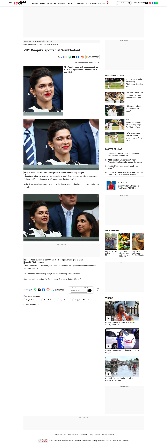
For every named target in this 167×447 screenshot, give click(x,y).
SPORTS (80, 3)
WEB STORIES (112, 230)
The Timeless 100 (108, 435)
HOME (35, 3)
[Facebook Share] (77, 57)
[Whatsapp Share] (69, 57)
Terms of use (116, 440)
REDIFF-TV (103, 3)
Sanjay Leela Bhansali (82, 300)
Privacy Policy (86, 440)
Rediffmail (83, 435)
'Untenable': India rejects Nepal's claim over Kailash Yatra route (124, 155)
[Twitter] (146, 2)
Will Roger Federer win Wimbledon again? (133, 108)
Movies (31, 44)
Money (91, 435)
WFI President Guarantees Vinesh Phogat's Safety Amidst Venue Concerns (125, 161)
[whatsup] (157, 2)
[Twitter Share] (73, 57)
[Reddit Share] (82, 57)
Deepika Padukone (32, 300)
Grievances (125, 440)
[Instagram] (150, 2)
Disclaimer (77, 440)
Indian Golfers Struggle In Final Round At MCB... (128, 187)
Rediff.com (57, 440)
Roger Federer (64, 300)
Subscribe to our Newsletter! (79, 288)
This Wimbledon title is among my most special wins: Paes (134, 95)
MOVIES (61, 3)
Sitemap (94, 440)
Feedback (101, 440)
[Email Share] (64, 57)
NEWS (42, 3)
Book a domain (73, 435)
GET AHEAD (91, 3)
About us (108, 440)
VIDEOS (109, 298)
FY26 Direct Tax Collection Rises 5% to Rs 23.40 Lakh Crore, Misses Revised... (125, 173)
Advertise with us (67, 440)
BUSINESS (51, 3)
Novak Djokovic (49, 300)
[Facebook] (153, 2)
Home (25, 44)
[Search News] (128, 3)
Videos (97, 435)
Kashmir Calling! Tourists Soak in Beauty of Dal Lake (119, 379)
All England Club (31, 305)
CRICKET (71, 3)
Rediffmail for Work (59, 435)
